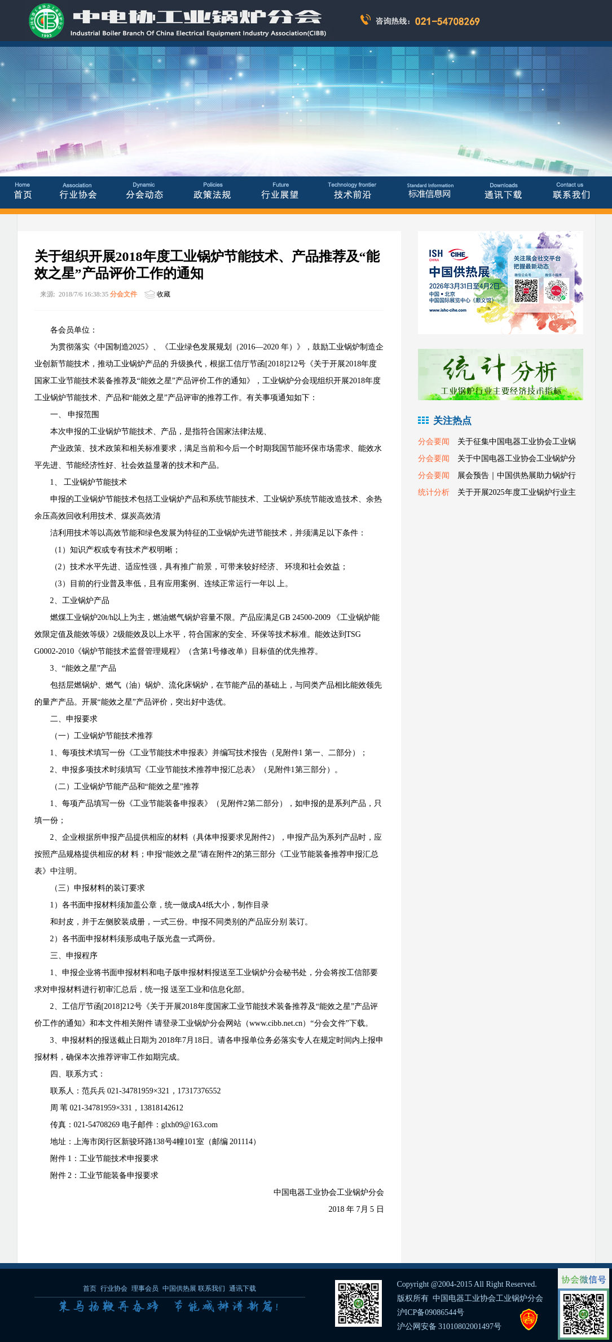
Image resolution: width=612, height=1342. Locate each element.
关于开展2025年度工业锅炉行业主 (516, 492)
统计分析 (434, 492)
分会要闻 (434, 441)
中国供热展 (179, 1288)
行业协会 (113, 1288)
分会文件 (123, 294)
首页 (89, 1288)
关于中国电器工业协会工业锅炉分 (516, 458)
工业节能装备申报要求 (119, 1175)
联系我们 (211, 1288)
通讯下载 (242, 1288)
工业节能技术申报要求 (119, 1158)
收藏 (163, 294)
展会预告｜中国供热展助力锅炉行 (516, 475)
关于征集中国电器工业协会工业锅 (516, 441)
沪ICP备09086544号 (431, 1312)
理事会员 (145, 1288)
